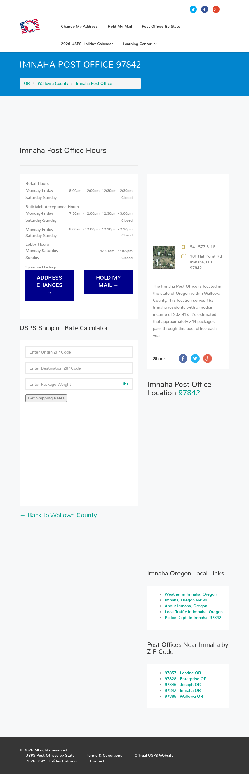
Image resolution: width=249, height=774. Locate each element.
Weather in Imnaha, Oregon (191, 594)
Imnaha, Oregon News (186, 600)
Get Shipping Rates (46, 398)
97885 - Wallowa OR (184, 696)
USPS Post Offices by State (49, 755)
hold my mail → (108, 282)
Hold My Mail (120, 26)
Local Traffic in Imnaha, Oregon (194, 612)
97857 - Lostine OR (183, 673)
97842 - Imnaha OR (183, 690)
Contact (97, 761)
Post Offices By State (161, 26)
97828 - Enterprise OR (186, 679)
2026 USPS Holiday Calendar (87, 43)
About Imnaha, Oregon (186, 606)
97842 (189, 393)
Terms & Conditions (104, 755)
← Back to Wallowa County (58, 515)
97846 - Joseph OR (183, 684)
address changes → (49, 285)
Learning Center (140, 43)
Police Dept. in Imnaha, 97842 (193, 617)
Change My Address (79, 26)
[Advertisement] (124, 121)
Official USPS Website (154, 755)
